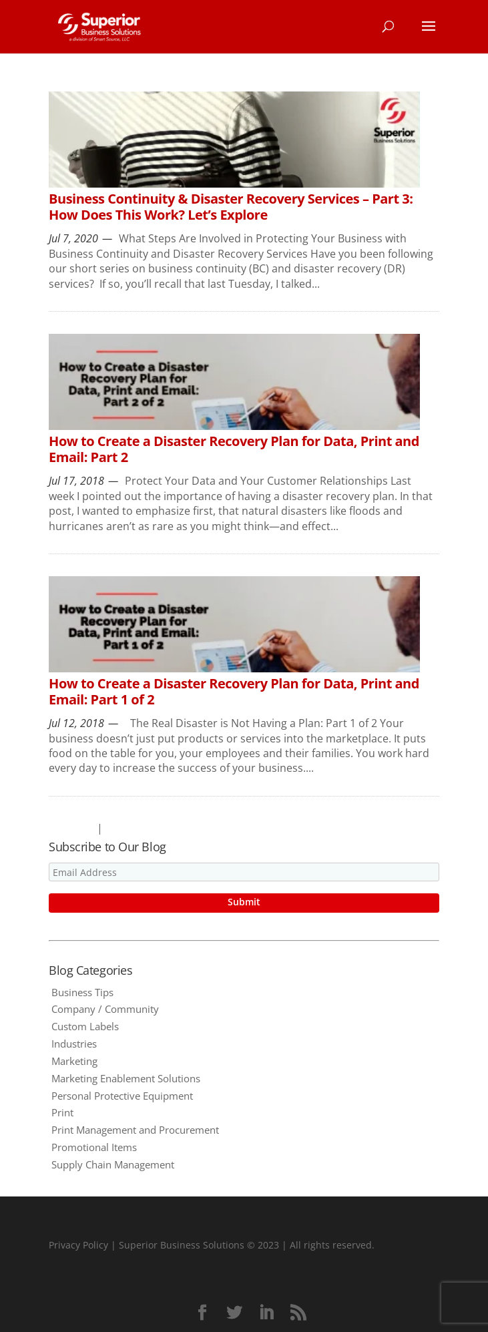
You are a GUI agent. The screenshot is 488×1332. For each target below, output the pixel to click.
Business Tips (82, 992)
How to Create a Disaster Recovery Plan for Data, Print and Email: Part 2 (234, 449)
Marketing (74, 1061)
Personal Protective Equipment (122, 1095)
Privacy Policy (78, 1245)
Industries (74, 1043)
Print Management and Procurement (135, 1129)
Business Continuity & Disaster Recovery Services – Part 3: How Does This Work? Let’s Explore (231, 207)
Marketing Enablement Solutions (125, 1078)
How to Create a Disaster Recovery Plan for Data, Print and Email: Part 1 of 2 (234, 691)
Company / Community (105, 1009)
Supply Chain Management (112, 1164)
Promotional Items (94, 1147)
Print (62, 1112)
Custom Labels (85, 1026)
